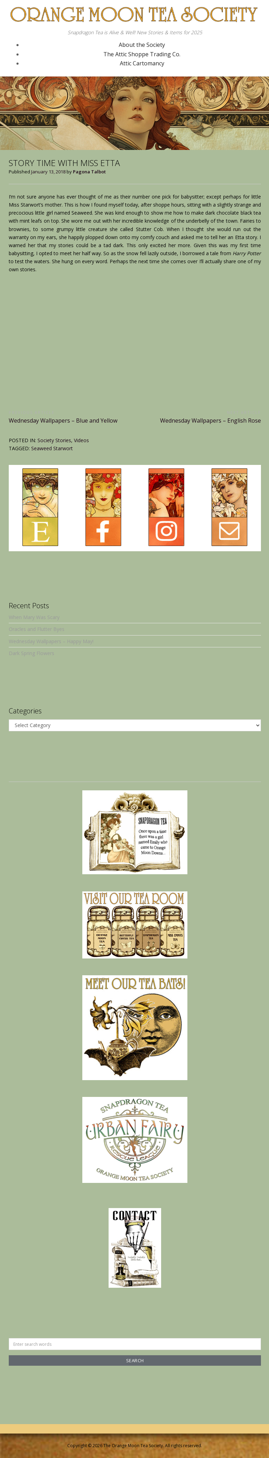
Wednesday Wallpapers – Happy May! (51, 641)
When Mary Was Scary (34, 617)
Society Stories (54, 440)
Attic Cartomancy (142, 63)
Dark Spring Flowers (31, 653)
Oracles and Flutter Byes (36, 629)
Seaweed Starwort (52, 448)
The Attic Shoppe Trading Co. (141, 54)
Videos (81, 440)
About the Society (142, 45)
